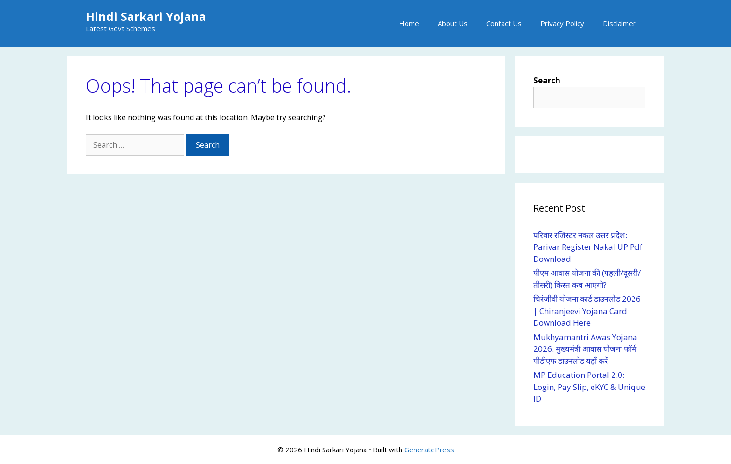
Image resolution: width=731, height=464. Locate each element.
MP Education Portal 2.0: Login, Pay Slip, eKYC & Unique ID (589, 386)
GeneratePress (429, 449)
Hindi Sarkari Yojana (146, 16)
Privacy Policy (562, 23)
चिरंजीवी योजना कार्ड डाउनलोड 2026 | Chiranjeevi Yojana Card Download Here (587, 310)
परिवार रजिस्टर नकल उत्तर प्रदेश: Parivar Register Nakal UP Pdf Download (587, 247)
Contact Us (504, 23)
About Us (453, 23)
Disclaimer (619, 23)
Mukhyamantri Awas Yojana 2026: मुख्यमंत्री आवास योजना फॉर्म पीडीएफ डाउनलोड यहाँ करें (585, 349)
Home (409, 23)
